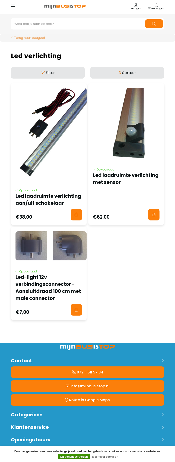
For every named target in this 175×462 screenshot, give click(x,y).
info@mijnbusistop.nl (89, 386)
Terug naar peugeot (29, 38)
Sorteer (129, 72)
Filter (50, 72)
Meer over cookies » (105, 456)
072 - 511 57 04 (90, 372)
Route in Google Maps (89, 400)
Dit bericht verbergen (74, 456)
